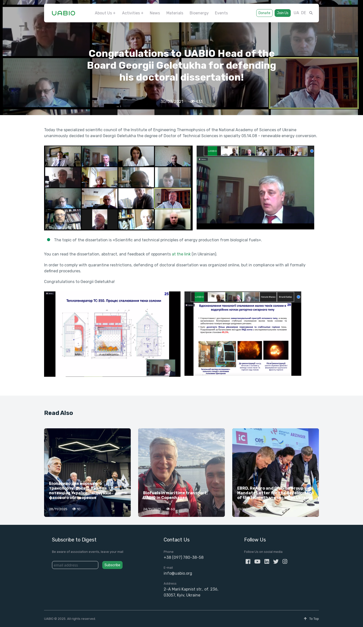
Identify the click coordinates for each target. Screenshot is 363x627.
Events (221, 13)
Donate (264, 13)
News (155, 13)
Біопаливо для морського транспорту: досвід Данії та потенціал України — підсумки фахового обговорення (80, 490)
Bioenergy (199, 13)
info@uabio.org (178, 573)
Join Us (282, 13)
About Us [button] (103, 13)
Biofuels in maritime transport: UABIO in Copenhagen (175, 495)
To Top (311, 619)
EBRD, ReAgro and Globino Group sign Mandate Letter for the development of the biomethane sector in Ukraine (275, 493)
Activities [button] (131, 13)
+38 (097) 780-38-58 (184, 557)
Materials (174, 13)
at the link (181, 254)
